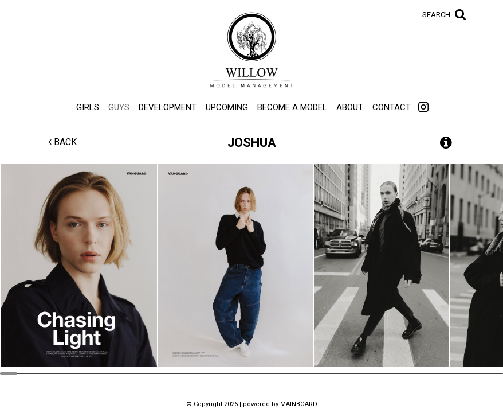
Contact (391, 107)
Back (62, 142)
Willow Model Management (251, 50)
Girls (87, 107)
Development (168, 107)
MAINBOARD (298, 404)
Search (436, 14)
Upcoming (227, 107)
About (349, 107)
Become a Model (292, 107)
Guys (118, 107)
